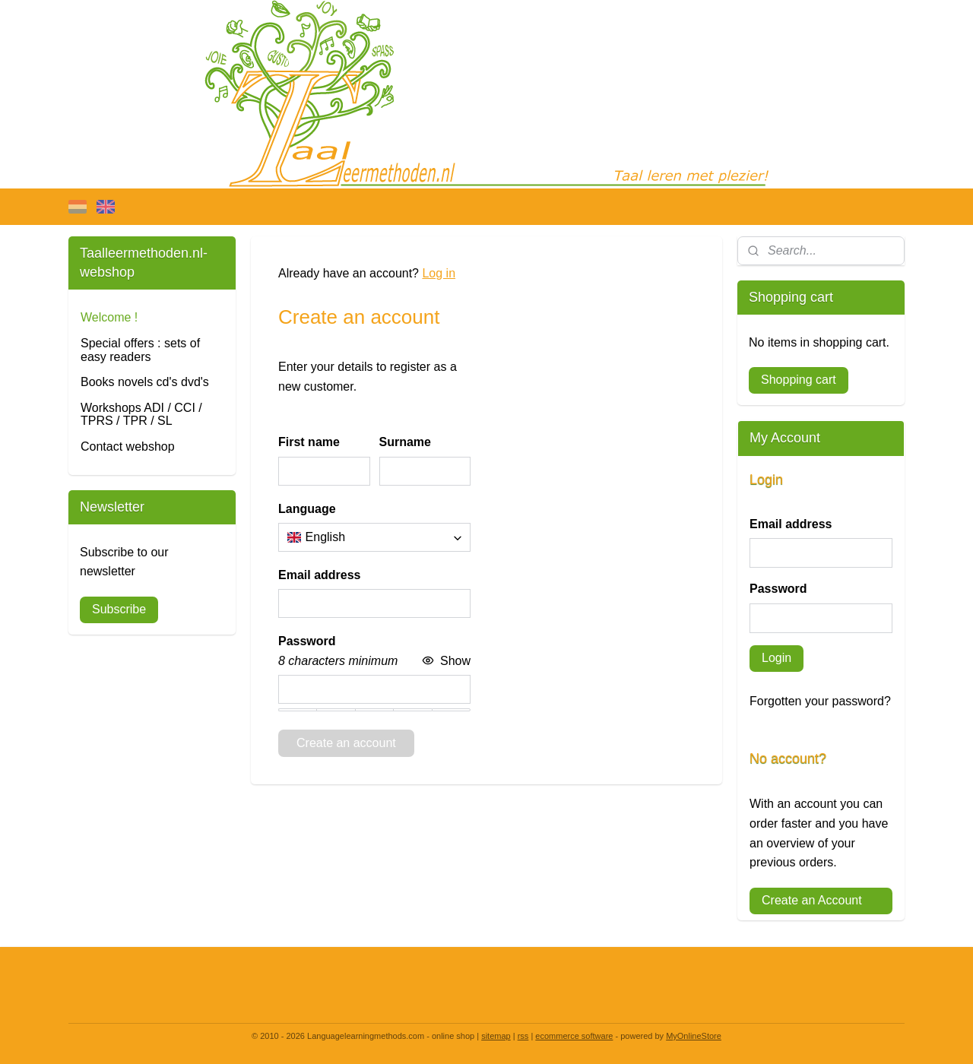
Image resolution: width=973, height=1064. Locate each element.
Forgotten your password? (820, 701)
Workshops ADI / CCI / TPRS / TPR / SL (141, 414)
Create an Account (812, 900)
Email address (791, 524)
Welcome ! (109, 317)
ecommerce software (574, 1035)
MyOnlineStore (693, 1035)
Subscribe (119, 609)
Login (776, 657)
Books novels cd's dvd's (145, 381)
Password (778, 588)
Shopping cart (798, 379)
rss (523, 1035)
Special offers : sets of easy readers (140, 350)
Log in (438, 273)
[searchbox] (374, 537)
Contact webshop (128, 446)
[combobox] (374, 537)
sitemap (496, 1035)
